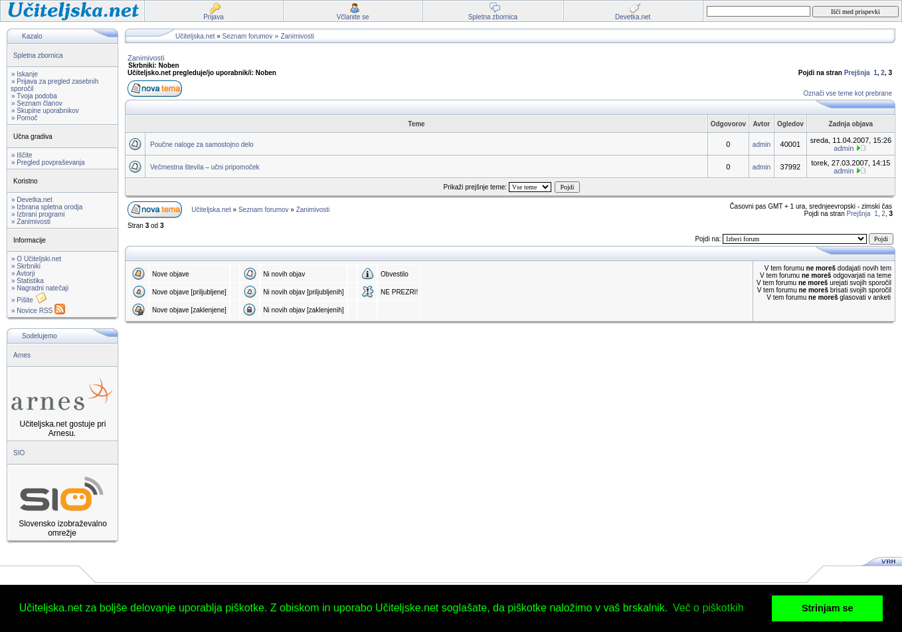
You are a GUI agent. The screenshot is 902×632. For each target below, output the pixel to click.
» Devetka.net (31, 199)
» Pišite (29, 300)
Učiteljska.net (195, 36)
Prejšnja (857, 72)
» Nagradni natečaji (39, 288)
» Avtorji (23, 273)
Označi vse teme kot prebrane (848, 93)
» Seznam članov (36, 103)
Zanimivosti (297, 36)
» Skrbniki (26, 266)
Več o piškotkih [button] (708, 607)
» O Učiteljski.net (36, 259)
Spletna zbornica (38, 55)
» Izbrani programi (38, 214)
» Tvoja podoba (34, 96)
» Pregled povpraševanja (48, 162)
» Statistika (27, 280)
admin (761, 144)
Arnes (22, 355)
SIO (19, 453)
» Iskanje (24, 74)
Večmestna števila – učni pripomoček (205, 167)
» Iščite (22, 155)
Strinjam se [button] (828, 608)
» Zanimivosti (30, 221)
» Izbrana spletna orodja (46, 207)
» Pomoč (24, 118)
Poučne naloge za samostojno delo (202, 144)
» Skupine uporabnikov (45, 110)
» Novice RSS (38, 310)
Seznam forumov (248, 36)
